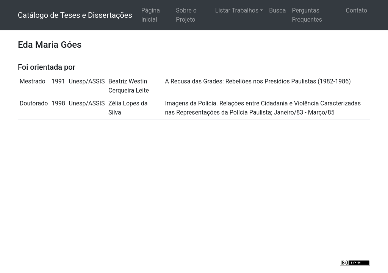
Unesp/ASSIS (87, 81)
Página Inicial (150, 15)
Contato (356, 10)
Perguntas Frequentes (307, 15)
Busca (277, 10)
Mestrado (32, 81)
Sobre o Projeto (186, 15)
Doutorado (34, 103)
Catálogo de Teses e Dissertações (75, 15)
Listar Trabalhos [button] (236, 10)
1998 (58, 103)
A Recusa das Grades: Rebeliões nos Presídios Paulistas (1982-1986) (258, 81)
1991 (58, 81)
